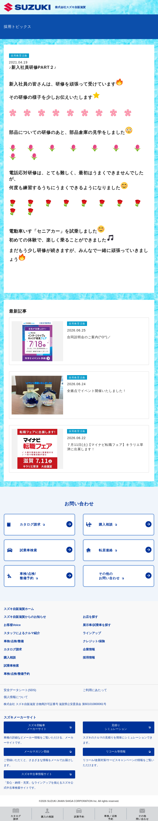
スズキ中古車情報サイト (36, 774)
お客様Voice (12, 625)
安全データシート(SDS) (20, 690)
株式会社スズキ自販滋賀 (70, 7)
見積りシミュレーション (116, 727)
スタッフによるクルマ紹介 (22, 633)
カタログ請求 (13, 649)
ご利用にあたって (95, 690)
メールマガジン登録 (36, 751)
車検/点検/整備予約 (16, 673)
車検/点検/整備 (13, 641)
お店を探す (90, 617)
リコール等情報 (116, 751)
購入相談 (10, 657)
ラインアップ (92, 633)
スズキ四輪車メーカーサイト (36, 727)
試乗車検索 (11, 665)
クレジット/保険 (94, 641)
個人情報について (16, 697)
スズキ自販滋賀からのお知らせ (25, 617)
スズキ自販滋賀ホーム (19, 609)
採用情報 (89, 657)
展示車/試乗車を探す (97, 625)
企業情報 (89, 649)
